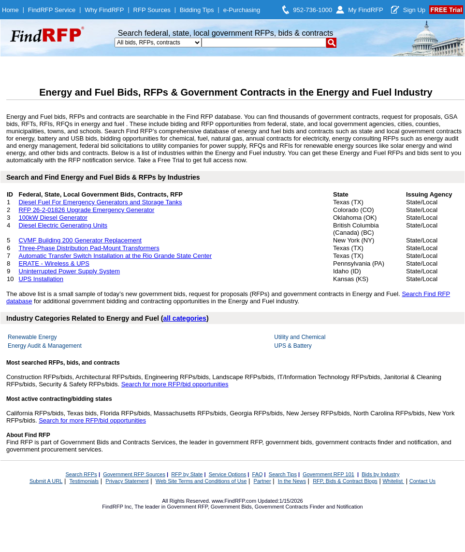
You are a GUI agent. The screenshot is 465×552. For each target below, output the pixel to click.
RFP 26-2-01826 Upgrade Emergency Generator (87, 209)
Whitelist (393, 481)
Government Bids (231, 507)
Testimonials (84, 481)
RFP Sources (152, 10)
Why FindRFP (104, 10)
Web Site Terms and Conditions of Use (201, 481)
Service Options (228, 474)
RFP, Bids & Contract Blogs (345, 481)
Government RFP (187, 507)
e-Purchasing (242, 10)
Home (10, 10)
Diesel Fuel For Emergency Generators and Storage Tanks (100, 202)
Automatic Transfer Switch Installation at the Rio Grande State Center (115, 255)
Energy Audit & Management (45, 345)
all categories (184, 318)
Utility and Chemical (299, 337)
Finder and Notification (336, 507)
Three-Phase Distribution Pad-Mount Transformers (89, 248)
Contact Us (422, 481)
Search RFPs (81, 474)
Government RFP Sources (134, 474)
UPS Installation (41, 279)
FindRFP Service (51, 10)
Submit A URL (45, 481)
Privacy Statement (126, 481)
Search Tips (283, 474)
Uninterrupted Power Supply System (69, 271)
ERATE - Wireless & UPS (54, 263)
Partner (262, 481)
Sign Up (414, 10)
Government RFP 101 (328, 474)
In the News (292, 481)
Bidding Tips (197, 10)
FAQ (257, 474)
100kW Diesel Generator (53, 217)
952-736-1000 (312, 10)
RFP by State (187, 474)
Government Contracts (281, 507)
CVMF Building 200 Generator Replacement (80, 240)
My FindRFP (365, 10)
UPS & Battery (292, 345)
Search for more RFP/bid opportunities (175, 384)
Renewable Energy (32, 337)
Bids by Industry (380, 474)
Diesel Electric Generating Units (63, 225)
